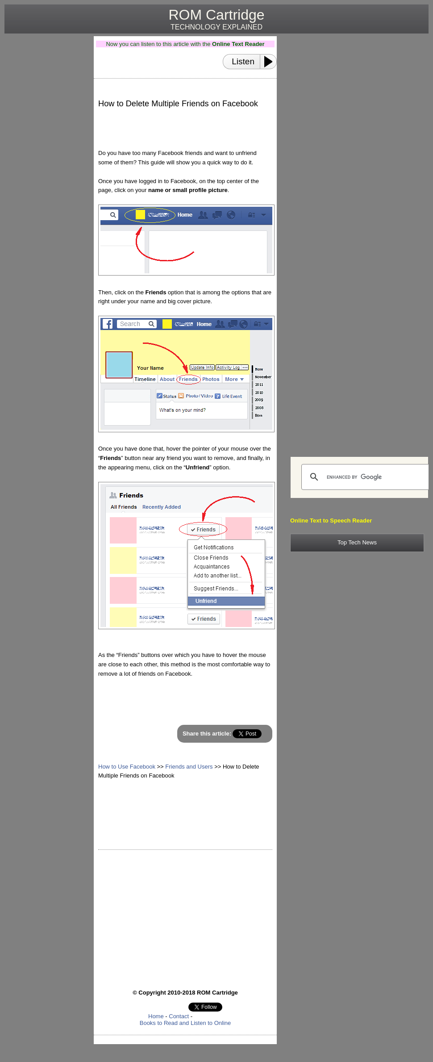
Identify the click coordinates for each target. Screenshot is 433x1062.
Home (156, 1016)
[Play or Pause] (271, 61)
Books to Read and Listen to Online (185, 1023)
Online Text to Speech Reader (331, 520)
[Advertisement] (45, 170)
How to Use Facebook (126, 766)
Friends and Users (188, 766)
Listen (243, 61)
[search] (366, 477)
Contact (179, 1016)
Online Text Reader (238, 44)
